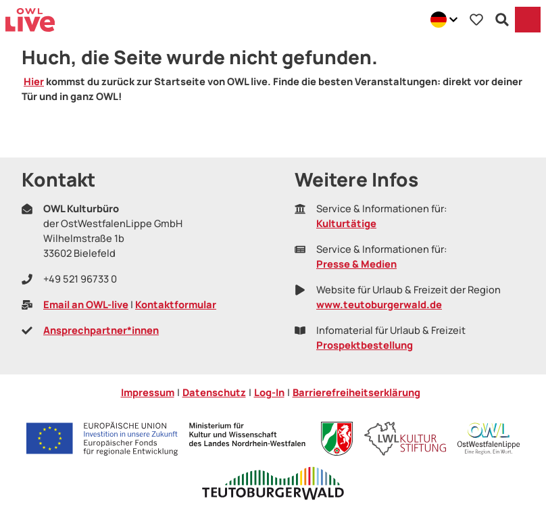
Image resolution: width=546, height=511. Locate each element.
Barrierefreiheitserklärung (356, 392)
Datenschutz (214, 392)
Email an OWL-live (85, 304)
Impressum (147, 392)
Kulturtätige (346, 223)
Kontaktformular (175, 304)
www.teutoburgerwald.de (379, 304)
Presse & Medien (356, 263)
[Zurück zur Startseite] (30, 20)
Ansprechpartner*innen (101, 330)
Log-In (269, 392)
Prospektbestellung (364, 344)
